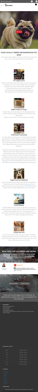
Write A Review (24, 283)
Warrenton (22, 258)
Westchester (22, 256)
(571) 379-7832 (26, 186)
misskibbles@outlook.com (8, 310)
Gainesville (30, 256)
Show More (19, 270)
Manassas (14, 256)
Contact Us (19, 31)
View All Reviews (13, 283)
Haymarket (10, 258)
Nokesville (7, 256)
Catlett (16, 258)
